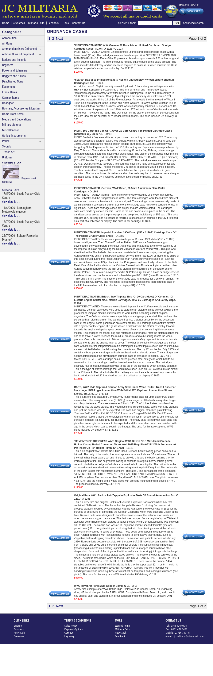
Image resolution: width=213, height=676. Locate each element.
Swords (6, 146)
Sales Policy (70, 625)
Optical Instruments (14, 136)
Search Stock (128, 23)
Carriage (68, 632)
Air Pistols (19, 632)
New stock (19, 23)
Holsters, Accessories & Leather (21, 108)
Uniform (7, 157)
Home (5, 23)
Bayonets (7, 65)
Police (5, 141)
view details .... (11, 202)
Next (59, 38)
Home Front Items (13, 114)
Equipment (8, 87)
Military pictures (12, 125)
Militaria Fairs (36, 23)
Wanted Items (122, 625)
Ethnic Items (9, 92)
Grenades (19, 636)
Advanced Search (193, 23)
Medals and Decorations (16, 119)
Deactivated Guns (12, 81)
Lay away (69, 636)
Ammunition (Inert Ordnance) (19, 49)
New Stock (120, 632)
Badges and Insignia (14, 60)
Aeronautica (9, 38)
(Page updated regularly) (19, 172)
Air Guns (7, 43)
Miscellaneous (10, 130)
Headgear (8, 103)
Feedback (53, 23)
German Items (10, 98)
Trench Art (8, 152)
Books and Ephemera (14, 70)
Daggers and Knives (14, 76)
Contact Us (78, 23)
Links (65, 23)
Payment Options (73, 629)
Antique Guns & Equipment (18, 54)
